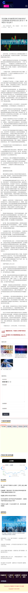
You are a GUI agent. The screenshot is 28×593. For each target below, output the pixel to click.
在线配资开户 (17, 576)
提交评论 (6, 414)
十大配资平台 (10, 576)
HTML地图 (21, 586)
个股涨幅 (3, 426)
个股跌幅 (9, 426)
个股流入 (14, 426)
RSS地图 (16, 586)
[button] (2, 468)
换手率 (25, 426)
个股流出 (20, 426)
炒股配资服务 (24, 576)
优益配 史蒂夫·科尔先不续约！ (9, 495)
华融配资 (3, 575)
